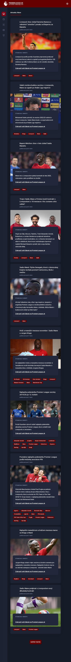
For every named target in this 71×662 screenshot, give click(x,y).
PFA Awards (41, 514)
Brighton (16, 579)
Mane (24, 75)
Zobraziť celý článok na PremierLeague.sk (30, 68)
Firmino (16, 258)
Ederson (47, 510)
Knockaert (31, 579)
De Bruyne (17, 379)
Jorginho (29, 440)
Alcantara (16, 133)
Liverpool (16, 75)
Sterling (16, 447)
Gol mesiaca (26, 379)
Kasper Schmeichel (40, 440)
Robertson (44, 444)
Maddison (16, 444)
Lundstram (51, 440)
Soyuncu (52, 444)
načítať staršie (35, 642)
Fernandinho (17, 514)
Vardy (30, 447)
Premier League (33, 444)
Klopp (23, 133)
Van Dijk (24, 447)
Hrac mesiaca (36, 379)
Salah (44, 133)
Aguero (16, 510)
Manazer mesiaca (18, 382)
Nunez (30, 75)
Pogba (30, 517)
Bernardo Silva (38, 510)
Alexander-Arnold (19, 440)
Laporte (26, 514)
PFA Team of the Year (20, 517)
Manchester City (37, 382)
